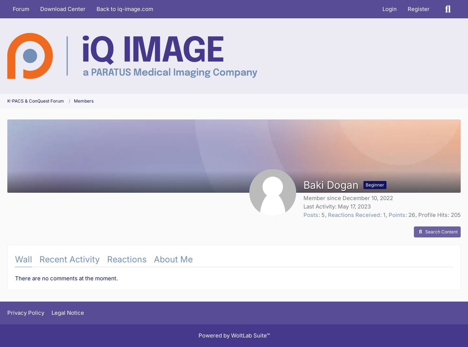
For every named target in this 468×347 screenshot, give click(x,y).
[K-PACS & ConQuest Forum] (132, 56)
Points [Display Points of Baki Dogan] (397, 214)
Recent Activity (69, 259)
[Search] (448, 9)
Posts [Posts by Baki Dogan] (310, 214)
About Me (173, 259)
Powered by (234, 335)
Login (389, 8)
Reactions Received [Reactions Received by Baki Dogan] (354, 214)
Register (419, 8)
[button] (437, 231)
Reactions (127, 259)
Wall (23, 259)
